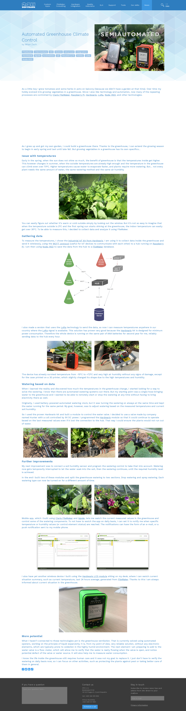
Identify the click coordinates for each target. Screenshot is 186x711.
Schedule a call (90, 707)
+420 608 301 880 (89, 702)
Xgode (37, 55)
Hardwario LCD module (94, 576)
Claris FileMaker (61, 95)
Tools (123, 5)
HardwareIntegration (75, 5)
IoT (58, 55)
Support (112, 5)
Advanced (69, 52)
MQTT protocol (61, 243)
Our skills (135, 5)
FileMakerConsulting (60, 5)
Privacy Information (139, 705)
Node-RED (27, 59)
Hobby (80, 55)
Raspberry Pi (68, 55)
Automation (48, 55)
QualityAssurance (90, 5)
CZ (167, 4)
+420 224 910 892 (92, 696)
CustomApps (47, 5)
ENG (167, 6)
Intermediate (41, 52)
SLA (101, 5)
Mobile (58, 52)
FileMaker (27, 52)
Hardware (27, 55)
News (146, 5)
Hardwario (91, 95)
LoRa (88, 55)
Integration (81, 52)
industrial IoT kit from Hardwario (85, 240)
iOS (51, 52)
